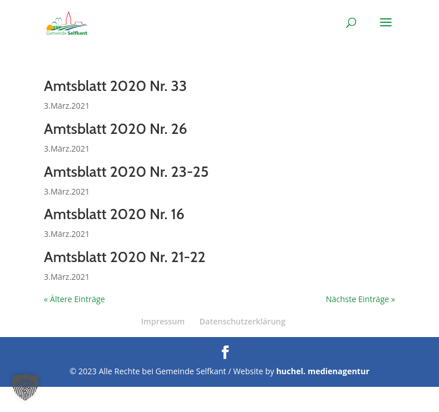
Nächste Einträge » (360, 299)
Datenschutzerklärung (242, 321)
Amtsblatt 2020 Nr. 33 (115, 86)
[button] (25, 387)
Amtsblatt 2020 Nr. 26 (115, 129)
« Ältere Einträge (74, 299)
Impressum (163, 321)
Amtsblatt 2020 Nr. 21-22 (125, 257)
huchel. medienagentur (322, 371)
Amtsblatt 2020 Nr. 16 (114, 214)
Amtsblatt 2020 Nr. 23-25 (126, 172)
